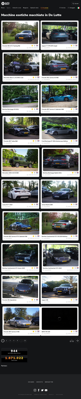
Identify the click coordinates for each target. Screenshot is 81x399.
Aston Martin (46, 205)
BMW (43, 332)
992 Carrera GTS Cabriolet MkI (18, 236)
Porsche (4, 46)
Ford (43, 141)
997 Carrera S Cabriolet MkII (55, 109)
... (21, 340)
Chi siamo (31, 382)
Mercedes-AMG (7, 173)
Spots (9, 8)
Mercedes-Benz (8, 77)
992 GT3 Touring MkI (14, 46)
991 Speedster (12, 300)
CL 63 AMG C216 (18, 77)
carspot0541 (7, 48)
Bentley (4, 109)
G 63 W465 (15, 173)
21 (25, 340)
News (3, 8)
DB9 (51, 205)
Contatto (39, 382)
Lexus (4, 205)
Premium (44, 8)
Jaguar (44, 46)
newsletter (49, 382)
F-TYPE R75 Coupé (51, 46)
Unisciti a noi (17, 8)
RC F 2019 (9, 205)
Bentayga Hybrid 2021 (55, 173)
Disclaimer (59, 394)
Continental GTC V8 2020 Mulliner (57, 236)
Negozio (25, 8)
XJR (47, 300)
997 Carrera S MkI (14, 332)
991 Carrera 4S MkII (53, 77)
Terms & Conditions (40, 394)
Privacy (51, 394)
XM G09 (47, 332)
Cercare (75, 3)
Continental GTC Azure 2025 (16, 268)
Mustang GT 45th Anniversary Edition (56, 141)
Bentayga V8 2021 (13, 109)
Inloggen (71, 8)
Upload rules (34, 8)
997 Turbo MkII (13, 141)
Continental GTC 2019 (54, 268)
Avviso (62, 8)
